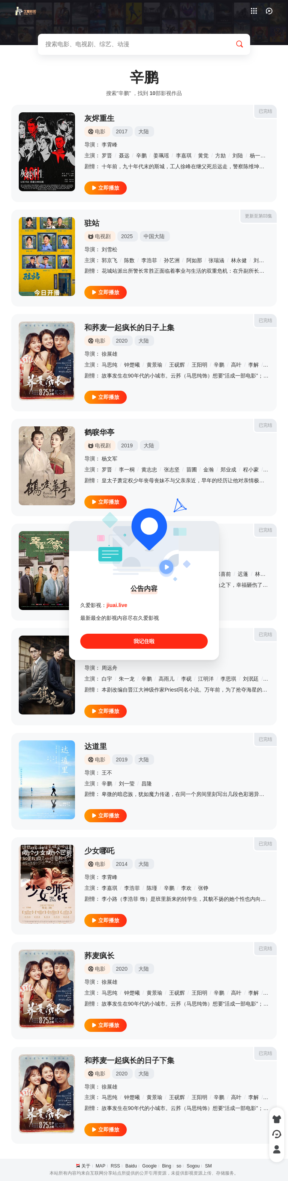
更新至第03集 (258, 216)
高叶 (236, 365)
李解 (253, 365)
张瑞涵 (216, 260)
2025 (127, 236)
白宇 (107, 679)
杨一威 (258, 156)
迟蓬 (243, 574)
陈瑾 (152, 888)
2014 (122, 864)
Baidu (131, 1166)
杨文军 (109, 459)
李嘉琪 (184, 156)
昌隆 (146, 784)
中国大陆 (154, 236)
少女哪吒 (99, 851)
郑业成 (228, 470)
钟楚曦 (132, 365)
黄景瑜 (154, 365)
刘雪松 (109, 249)
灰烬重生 (99, 118)
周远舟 (109, 668)
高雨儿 (166, 679)
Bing (166, 1166)
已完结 (265, 111)
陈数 (129, 260)
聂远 (124, 156)
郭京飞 (109, 260)
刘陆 (237, 156)
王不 (107, 773)
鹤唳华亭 (99, 432)
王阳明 (199, 365)
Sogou (193, 1166)
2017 (122, 131)
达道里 (95, 746)
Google (149, 1166)
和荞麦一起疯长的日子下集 (129, 1060)
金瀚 (208, 470)
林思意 (263, 574)
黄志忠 (149, 470)
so (179, 1166)
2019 (127, 445)
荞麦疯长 (99, 955)
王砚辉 (177, 365)
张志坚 (172, 470)
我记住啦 (144, 641)
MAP (100, 1166)
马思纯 (109, 365)
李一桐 (127, 470)
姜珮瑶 (161, 156)
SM (208, 1166)
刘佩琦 (261, 260)
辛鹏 (141, 156)
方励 (220, 156)
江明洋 (206, 679)
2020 (122, 341)
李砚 (186, 679)
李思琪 (228, 679)
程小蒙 (251, 470)
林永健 (239, 260)
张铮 (203, 888)
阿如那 (194, 260)
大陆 (143, 131)
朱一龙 (127, 679)
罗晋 (107, 156)
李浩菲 (149, 260)
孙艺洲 (172, 260)
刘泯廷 (251, 679)
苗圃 (191, 470)
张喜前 (223, 574)
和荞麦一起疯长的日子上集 (129, 327)
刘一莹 (127, 784)
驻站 (91, 223)
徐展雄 (109, 354)
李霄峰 (109, 145)
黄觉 (203, 156)
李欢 (186, 888)
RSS (115, 1166)
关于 (85, 1166)
